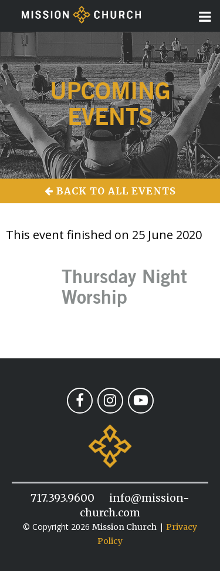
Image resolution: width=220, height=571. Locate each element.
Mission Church (124, 527)
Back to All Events (110, 191)
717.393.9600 (62, 498)
